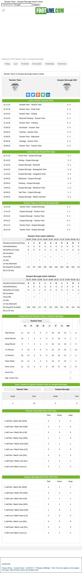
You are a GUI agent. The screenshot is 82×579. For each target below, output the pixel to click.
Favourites (36, 64)
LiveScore (6, 564)
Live (15, 64)
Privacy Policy (7, 568)
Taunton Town (15, 80)
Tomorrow (62, 64)
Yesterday (49, 64)
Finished (25, 64)
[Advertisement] (41, 35)
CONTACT (30, 568)
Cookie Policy (19, 568)
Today (7, 64)
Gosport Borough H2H (67, 80)
